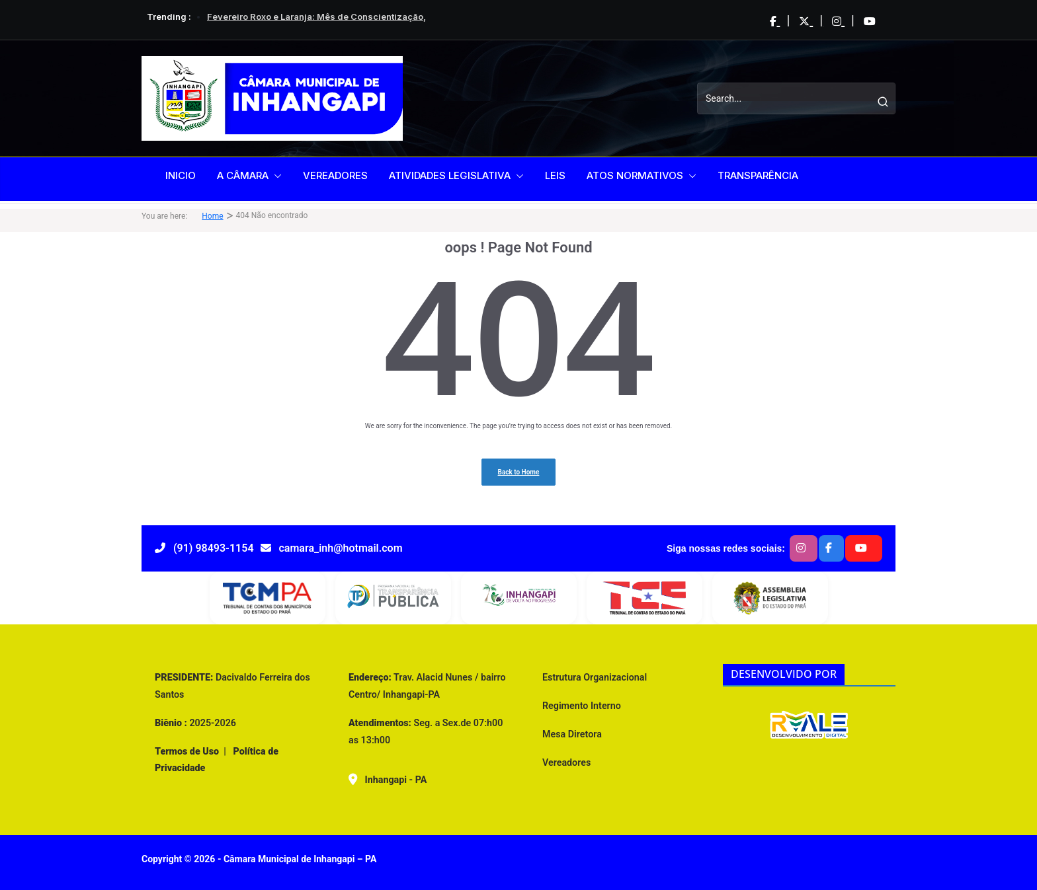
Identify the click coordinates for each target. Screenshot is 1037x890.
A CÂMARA (243, 175)
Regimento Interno (581, 705)
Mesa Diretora (572, 734)
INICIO (180, 175)
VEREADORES (335, 175)
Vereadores (566, 762)
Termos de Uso (187, 751)
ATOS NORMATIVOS (635, 175)
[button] (275, 176)
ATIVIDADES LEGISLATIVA (450, 175)
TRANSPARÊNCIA (758, 175)
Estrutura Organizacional (594, 677)
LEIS (555, 175)
